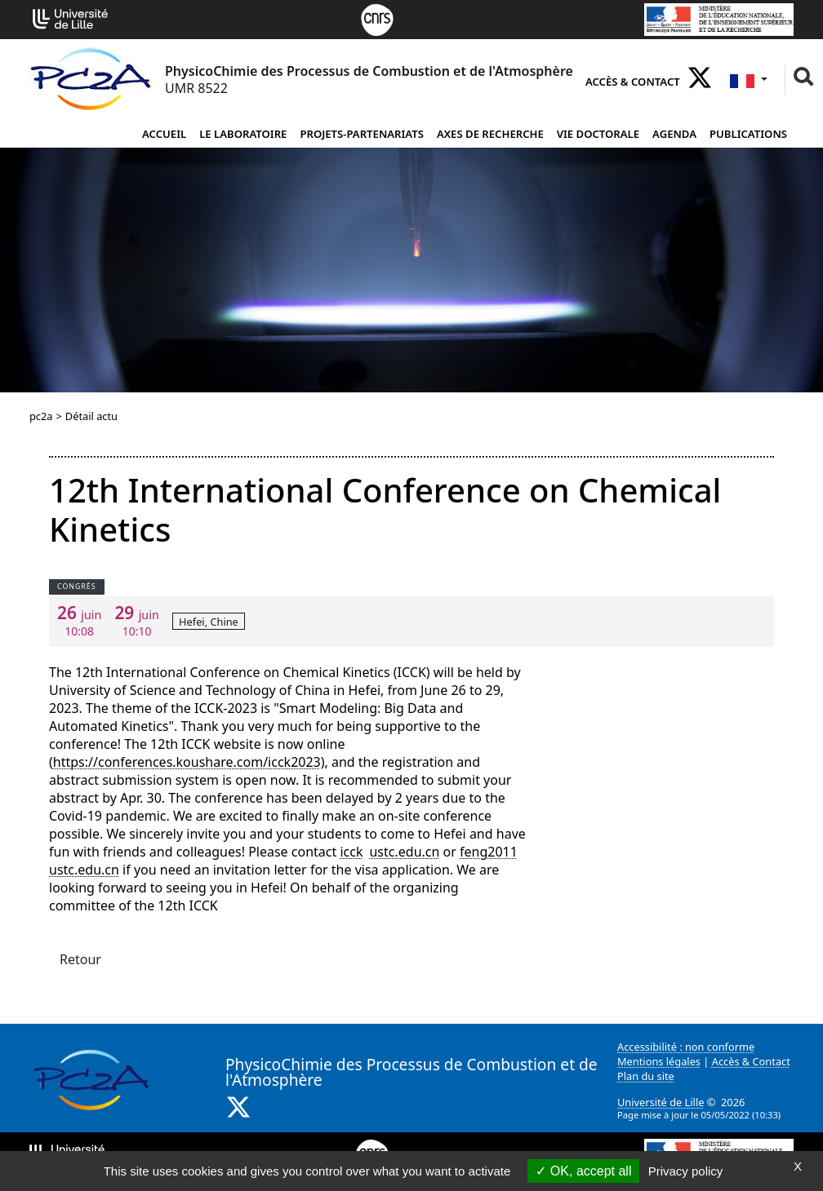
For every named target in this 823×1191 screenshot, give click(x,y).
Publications (748, 133)
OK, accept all (583, 1171)
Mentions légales (659, 1061)
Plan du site (645, 1076)
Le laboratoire (243, 133)
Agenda (674, 133)
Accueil (164, 133)
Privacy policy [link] (685, 1171)
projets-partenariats (362, 133)
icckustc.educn (389, 852)
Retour (80, 959)
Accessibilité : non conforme (685, 1046)
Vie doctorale (598, 133)
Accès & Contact (632, 81)
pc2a (41, 416)
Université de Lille (660, 1102)
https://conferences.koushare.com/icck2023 (187, 762)
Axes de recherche (490, 133)
